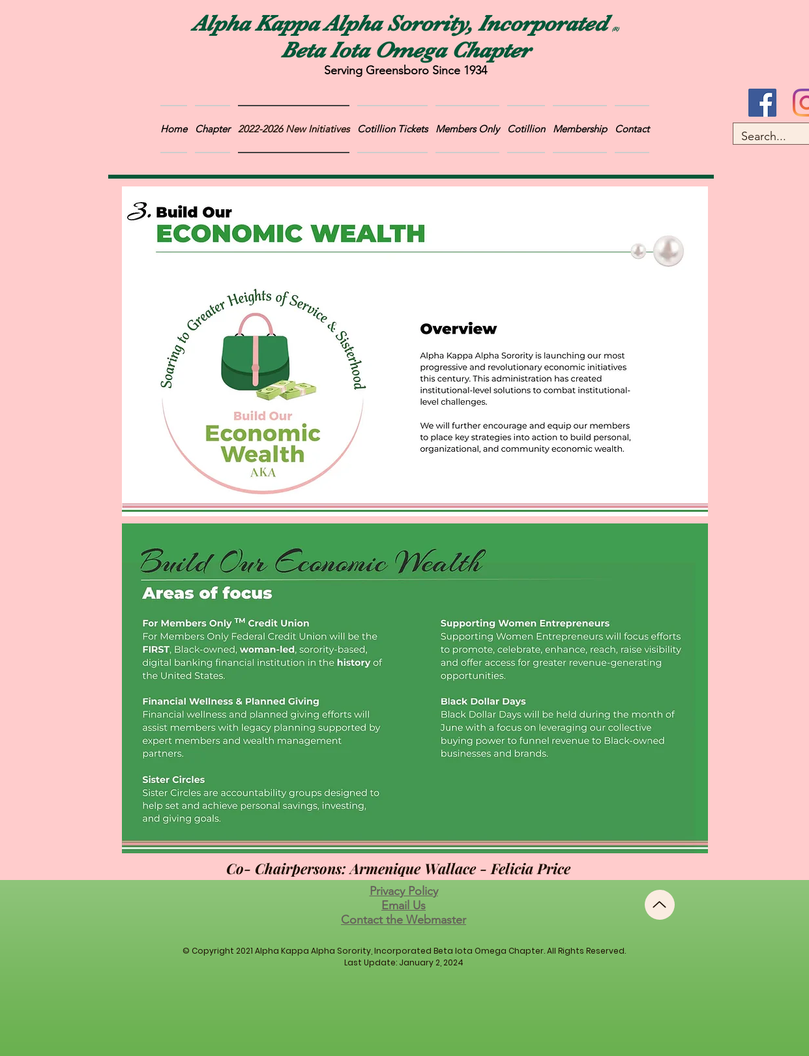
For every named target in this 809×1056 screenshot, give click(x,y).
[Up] (660, 905)
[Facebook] (762, 103)
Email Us (403, 905)
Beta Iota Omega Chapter (405, 50)
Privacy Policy (404, 891)
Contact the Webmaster (403, 920)
